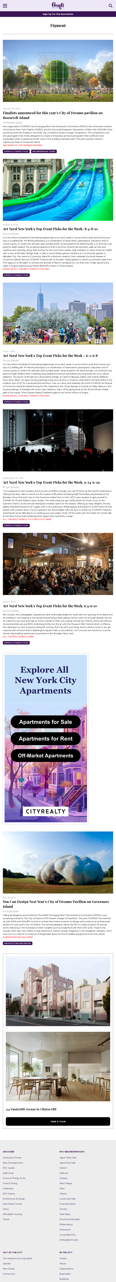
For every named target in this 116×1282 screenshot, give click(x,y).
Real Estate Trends (12, 1204)
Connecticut (9, 1274)
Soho (62, 1188)
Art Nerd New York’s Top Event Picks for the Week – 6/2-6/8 (50, 355)
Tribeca (63, 1193)
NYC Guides (9, 1168)
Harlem (63, 1168)
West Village (65, 1183)
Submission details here (18, 937)
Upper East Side (67, 1163)
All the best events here (18, 636)
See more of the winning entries (23, 145)
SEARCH (111, 6)
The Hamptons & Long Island (17, 1258)
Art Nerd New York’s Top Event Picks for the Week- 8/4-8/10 (50, 228)
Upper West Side (67, 1157)
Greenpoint (65, 1229)
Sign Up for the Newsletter (58, 14)
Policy (6, 1209)
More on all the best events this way (26, 269)
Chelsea (63, 1178)
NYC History (9, 1193)
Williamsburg (65, 1224)
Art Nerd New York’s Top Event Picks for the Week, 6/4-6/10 (50, 606)
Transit (6, 1219)
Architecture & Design (14, 1199)
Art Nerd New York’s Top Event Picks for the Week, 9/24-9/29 (51, 482)
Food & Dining (10, 1183)
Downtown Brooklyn (69, 1219)
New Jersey (9, 1268)
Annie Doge (12, 911)
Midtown (63, 1173)
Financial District (67, 1204)
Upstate (7, 1263)
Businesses (65, 1274)
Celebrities (8, 1188)
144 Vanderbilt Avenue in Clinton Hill (31, 1109)
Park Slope (64, 1214)
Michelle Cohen (14, 122)
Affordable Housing (12, 1214)
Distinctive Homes (12, 1157)
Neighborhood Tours (44, 151)
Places (62, 1263)
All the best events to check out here (27, 519)
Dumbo (63, 1209)
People (63, 1258)
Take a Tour (58, 1121)
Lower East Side (67, 1199)
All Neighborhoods (68, 1240)
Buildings (64, 1279)
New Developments (13, 1163)
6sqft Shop (8, 1173)
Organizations (66, 1268)
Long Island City (67, 1234)
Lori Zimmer (12, 233)
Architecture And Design (17, 943)
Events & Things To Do (16, 151)
